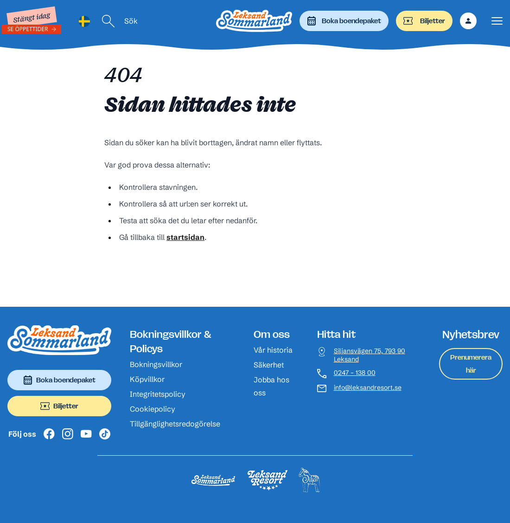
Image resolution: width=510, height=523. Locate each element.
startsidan (185, 237)
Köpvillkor (147, 379)
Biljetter (424, 21)
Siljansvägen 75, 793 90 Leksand (369, 355)
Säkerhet (269, 364)
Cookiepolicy (152, 408)
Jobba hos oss (271, 386)
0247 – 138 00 (355, 373)
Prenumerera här (470, 363)
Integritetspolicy (157, 394)
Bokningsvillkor (156, 364)
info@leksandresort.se (368, 388)
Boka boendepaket (344, 21)
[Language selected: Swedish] (84, 21)
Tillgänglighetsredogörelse (175, 423)
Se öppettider (27, 29)
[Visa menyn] (497, 21)
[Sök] (108, 21)
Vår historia (273, 350)
